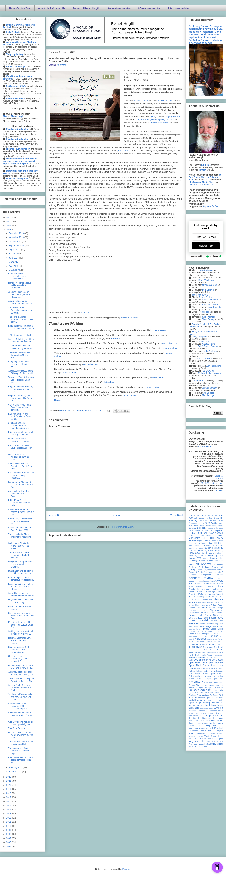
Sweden (219, 713)
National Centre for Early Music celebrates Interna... (19, 640)
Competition (206, 574)
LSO (216, 636)
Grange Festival (215, 613)
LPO (211, 636)
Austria (214, 523)
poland (191, 679)
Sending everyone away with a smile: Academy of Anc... (21, 615)
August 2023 (15, 249)
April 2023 (14, 266)
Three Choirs (195, 725)
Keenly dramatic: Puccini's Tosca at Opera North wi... (20, 760)
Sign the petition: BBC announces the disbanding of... (18, 649)
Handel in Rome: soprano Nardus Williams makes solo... (20, 735)
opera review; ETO (205, 668)
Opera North (195, 665)
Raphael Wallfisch (166, 100)
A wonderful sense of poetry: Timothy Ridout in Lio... (21, 512)
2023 (9, 229)
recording (219, 685)
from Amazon (204, 446)
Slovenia (207, 700)
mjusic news (212, 639)
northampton (218, 655)
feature (212, 600)
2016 (9, 801)
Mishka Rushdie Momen (209, 373)
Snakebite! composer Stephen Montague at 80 (21, 594)
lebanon (192, 629)
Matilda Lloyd (208, 395)
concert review (169, 343)
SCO (221, 695)
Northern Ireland (197, 657)
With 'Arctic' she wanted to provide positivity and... (20, 723)
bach (190, 526)
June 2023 (14, 258)
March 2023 (14, 270)
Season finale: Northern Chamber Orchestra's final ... (19, 688)
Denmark (211, 586)
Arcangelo (193, 523)
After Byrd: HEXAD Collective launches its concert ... (20, 310)
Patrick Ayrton (208, 371)
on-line (202, 660)
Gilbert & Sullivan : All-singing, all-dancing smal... (18, 457)
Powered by (206, 256)
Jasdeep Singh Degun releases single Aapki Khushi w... (19, 294)
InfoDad (219, 490)
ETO (214, 596)
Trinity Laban (211, 725)
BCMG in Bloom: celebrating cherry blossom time (18, 276)
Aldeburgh (193, 520)
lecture (198, 629)
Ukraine (208, 728)
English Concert (215, 594)
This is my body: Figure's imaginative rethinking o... (19, 537)
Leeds (206, 629)
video (211, 730)
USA (214, 728)
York (196, 746)
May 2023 (14, 262)
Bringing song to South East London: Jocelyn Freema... (21, 475)
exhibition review (201, 600)
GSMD (192, 618)
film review (214, 603)
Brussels (206, 545)
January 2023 (15, 772)
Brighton (200, 541)
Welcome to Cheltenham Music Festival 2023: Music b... (19, 546)
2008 (9, 834)
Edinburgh (200, 592)
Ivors (221, 624)
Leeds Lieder (217, 629)
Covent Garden (201, 583)
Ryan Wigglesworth (207, 280)
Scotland (193, 697)
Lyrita (152, 116)
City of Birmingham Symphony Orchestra (155, 119)
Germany (192, 610)
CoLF (220, 572)
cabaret (205, 558)
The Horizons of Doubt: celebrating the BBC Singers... (19, 555)
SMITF (214, 700)
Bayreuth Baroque (203, 530)
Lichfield (192, 634)
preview (194, 682)
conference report (196, 581)
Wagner (220, 731)
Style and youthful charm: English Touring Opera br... (20, 715)
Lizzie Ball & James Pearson (205, 346)
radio (210, 682)
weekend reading (196, 736)
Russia (215, 690)
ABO (191, 518)
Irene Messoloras (210, 304)
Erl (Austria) (199, 597)
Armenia (201, 523)
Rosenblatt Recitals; (198, 690)
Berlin (220, 535)
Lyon (221, 636)
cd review (61, 65)
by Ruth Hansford (204, 555)
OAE (196, 660)
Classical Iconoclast (218, 477)
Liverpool (206, 634)
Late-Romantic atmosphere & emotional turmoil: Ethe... (21, 586)
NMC (204, 653)
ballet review (205, 525)
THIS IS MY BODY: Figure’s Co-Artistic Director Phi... (21, 679)
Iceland (214, 621)
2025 (9, 221)
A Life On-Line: (211, 516)
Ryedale (192, 693)
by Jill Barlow (208, 553)
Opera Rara (209, 665)
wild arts (211, 741)
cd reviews (218, 564)
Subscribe (206, 245)
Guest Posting (203, 618)
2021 (9, 781)
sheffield (192, 700)
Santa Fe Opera (211, 695)
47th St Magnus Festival (19, 335)
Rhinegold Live (201, 687)
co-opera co (211, 572)
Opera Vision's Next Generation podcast (18, 440)
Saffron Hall (202, 693)
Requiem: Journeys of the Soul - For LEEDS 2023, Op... (20, 624)
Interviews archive (178, 8)
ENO (191, 596)
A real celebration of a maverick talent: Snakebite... (18, 493)
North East (194, 655)
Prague (208, 679)
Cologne (192, 574)
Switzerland (193, 715)
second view (217, 697)
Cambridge (193, 560)
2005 (9, 846)
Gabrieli (192, 608)
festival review (201, 603)
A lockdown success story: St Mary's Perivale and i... (21, 372)
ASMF (207, 523)
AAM (220, 515)
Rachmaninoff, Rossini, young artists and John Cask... (20, 448)
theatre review (216, 723)
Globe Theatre (203, 610)
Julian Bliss (208, 393)
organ (216, 668)
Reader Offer (194, 685)
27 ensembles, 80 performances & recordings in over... (18, 425)
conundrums (209, 581)
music (215, 641)
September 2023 (17, 245)
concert (220, 574)
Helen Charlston (214, 307)
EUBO (220, 597)
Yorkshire (203, 746)
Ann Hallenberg (213, 366)
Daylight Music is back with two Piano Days (20, 601)
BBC (200, 533)
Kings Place (212, 626)
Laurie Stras (197, 380)
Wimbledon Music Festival (200, 744)
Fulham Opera (217, 605)
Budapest (219, 546)
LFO (221, 631)
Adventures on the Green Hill (208, 518)
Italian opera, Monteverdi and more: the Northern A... (20, 484)
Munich (220, 639)
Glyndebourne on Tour (198, 613)
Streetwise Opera (216, 711)
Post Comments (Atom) (122, 526)
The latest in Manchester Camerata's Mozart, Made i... (19, 355)
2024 (9, 225)
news (220, 649)
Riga (209, 688)
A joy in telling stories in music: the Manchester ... (21, 302)
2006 (9, 842)
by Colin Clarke (212, 550)
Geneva (212, 608)
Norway (210, 657)
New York (201, 650)
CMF (203, 572)
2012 (9, 818)
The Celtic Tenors (200, 295)
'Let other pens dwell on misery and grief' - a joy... (21, 347)
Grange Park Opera (200, 615)
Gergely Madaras (173, 116)
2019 (9, 789)
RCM (221, 682)
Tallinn (202, 715)
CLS (197, 572)
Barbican (201, 528)
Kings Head (199, 626)
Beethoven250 (206, 536)
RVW (221, 690)
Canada (202, 560)
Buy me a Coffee (210, 206)
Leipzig (192, 631)
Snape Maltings (203, 702)
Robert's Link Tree (20, 8)
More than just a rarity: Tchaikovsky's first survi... (21, 578)
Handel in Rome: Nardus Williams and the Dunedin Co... (19, 285)
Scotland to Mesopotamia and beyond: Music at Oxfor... (20, 697)
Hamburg (192, 621)
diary (220, 586)
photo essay (206, 676)
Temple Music (211, 715)
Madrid (191, 639)
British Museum (217, 541)
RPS (210, 690)
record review (170, 348)
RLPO (214, 687)
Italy (216, 624)
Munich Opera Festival (197, 641)
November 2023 (16, 237)
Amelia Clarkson (209, 351)
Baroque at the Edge (214, 528)
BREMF (192, 540)
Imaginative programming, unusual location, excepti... (20, 564)
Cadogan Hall (216, 558)
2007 (9, 838)
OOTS (214, 660)
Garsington (202, 607)
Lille (198, 634)
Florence (206, 605)
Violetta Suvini (206, 270)
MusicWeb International (212, 483)
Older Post (176, 515)
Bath (191, 530)
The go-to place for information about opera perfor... (20, 319)
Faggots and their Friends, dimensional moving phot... (20, 389)
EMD (200, 594)
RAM (216, 682)
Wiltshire (220, 741)
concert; (220, 578)
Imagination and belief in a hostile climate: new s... (20, 572)
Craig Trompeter (199, 336)
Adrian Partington (210, 299)
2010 (9, 826)
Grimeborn (218, 615)
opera (220, 660)
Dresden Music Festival (208, 589)
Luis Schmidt (208, 290)
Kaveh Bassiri (124, 150)
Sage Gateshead (215, 693)
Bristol (207, 541)
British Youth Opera (197, 543)
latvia (221, 626)
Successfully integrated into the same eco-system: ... (21, 340)
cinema (200, 570)
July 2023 (13, 253)
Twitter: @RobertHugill (86, 8)
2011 (9, 822)
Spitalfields (194, 708)
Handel (204, 620)
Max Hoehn (205, 312)
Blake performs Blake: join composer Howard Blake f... (21, 328)
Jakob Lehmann (209, 388)
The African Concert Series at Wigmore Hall (20, 742)
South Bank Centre (214, 705)
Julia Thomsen (208, 317)
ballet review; (217, 526)
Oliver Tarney (208, 319)
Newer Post (56, 515)
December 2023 (16, 233)
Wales (191, 733)
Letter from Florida (204, 631)
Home (57, 400)
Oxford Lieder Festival (206, 671)
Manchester (200, 639)
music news (207, 644)
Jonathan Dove (141, 100)
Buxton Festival (212, 548)
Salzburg (192, 695)
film (208, 603)
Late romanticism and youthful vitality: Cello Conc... (19, 416)
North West (206, 655)
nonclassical (211, 653)
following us (86, 312)
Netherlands (208, 647)
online (208, 660)
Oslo (221, 668)
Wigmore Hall (197, 741)
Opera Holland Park (198, 662)
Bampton (192, 528)
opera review (159, 330)
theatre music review (198, 723)
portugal (200, 679)
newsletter (193, 652)
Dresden (192, 589)
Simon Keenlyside (159, 122)
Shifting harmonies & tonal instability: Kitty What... (20, 632)
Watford (212, 733)
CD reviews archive (149, 8)
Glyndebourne (216, 610)
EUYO (191, 600)
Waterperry (201, 733)
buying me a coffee (129, 317)
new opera (193, 650)
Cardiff (210, 560)
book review (216, 538)
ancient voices (216, 520)
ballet (196, 525)
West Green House (213, 736)
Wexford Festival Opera (210, 738)
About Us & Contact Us (51, 8)
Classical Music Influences (201, 184)
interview (115, 338)
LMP (213, 634)
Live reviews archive (119, 8)
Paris (205, 673)
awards (220, 523)
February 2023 (16, 767)
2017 (9, 797)
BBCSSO (219, 533)
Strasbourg (203, 711)
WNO (213, 744)
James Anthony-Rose (202, 358)
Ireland (203, 624)
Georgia (220, 608)
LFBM (216, 631)
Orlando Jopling (209, 285)
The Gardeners (204, 718)
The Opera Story (202, 721)
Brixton (199, 545)
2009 (9, 830)
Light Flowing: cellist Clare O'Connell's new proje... (20, 666)
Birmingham (194, 538)
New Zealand (211, 650)
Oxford (192, 671)
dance (191, 587)
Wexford (192, 738)
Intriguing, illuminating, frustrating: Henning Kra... (18, 364)
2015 (9, 805)
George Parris (208, 344)
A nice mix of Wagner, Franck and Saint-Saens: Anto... (21, 466)
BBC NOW (209, 533)
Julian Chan (204, 341)
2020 (9, 785)
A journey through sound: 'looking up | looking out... (21, 673)
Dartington (200, 587)
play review (218, 676)
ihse (221, 621)
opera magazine (215, 662)
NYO (221, 657)
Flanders (199, 605)
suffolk (211, 713)
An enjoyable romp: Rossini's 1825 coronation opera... (18, 706)
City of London (209, 570)
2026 (9, 217)
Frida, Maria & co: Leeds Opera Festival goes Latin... (19, 503)
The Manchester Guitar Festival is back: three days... (19, 751)
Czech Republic (216, 584)
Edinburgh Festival (214, 592)
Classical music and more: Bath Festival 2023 (20, 528)
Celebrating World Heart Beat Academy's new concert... (19, 407)
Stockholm (193, 711)
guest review (217, 618)
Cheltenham (204, 567)
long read (204, 636)
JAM (191, 626)
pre (215, 679)
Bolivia (205, 538)
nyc (215, 657)
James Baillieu (205, 297)
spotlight (218, 707)
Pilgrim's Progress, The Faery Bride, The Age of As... (20, 398)
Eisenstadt (193, 594)
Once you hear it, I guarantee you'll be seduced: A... (18, 658)
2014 (9, 809)
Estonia (208, 597)
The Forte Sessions (17, 728)
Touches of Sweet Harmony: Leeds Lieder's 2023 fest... (21, 380)
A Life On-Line (196, 515)
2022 (9, 777)
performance (217, 673)
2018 (9, 793)
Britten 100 (212, 543)
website (220, 733)
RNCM (220, 687)
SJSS (199, 700)
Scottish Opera (204, 697)
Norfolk (219, 652)
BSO (213, 545)
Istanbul (210, 624)
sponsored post (206, 708)
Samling (200, 695)
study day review (197, 713)
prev (221, 679)
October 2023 (15, 241)
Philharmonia (194, 676)
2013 (9, 813)
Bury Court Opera (196, 548)
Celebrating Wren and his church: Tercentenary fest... (20, 521)
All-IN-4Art (204, 520)
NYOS (191, 660)
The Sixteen (217, 720)
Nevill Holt (218, 647)
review (191, 687)
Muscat (209, 641)
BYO (199, 558)
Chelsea (192, 567)
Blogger (126, 869)
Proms (204, 682)
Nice (199, 653)
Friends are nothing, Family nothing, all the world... (21, 433)
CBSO (217, 560)
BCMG (191, 535)
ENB (205, 594)
